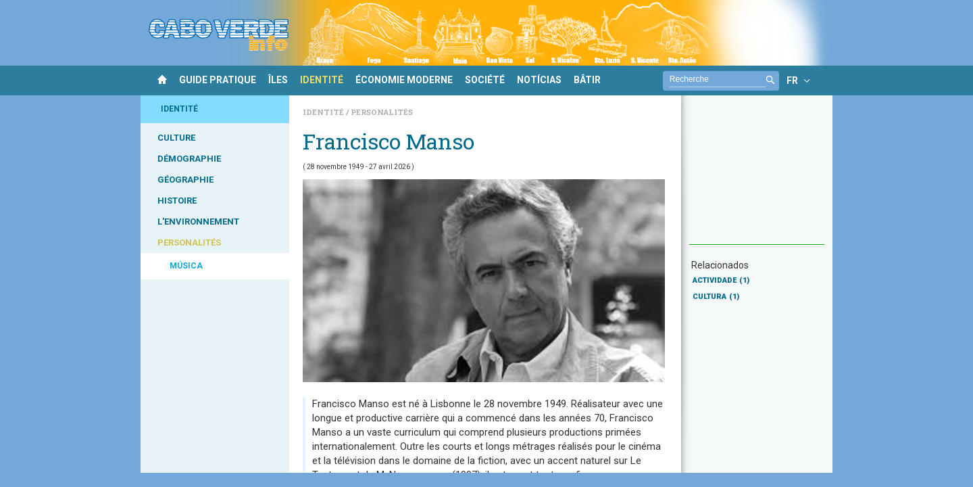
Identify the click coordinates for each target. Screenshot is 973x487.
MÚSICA (186, 266)
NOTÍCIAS (539, 79)
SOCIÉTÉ (485, 79)
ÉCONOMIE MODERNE (404, 79)
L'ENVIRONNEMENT (198, 221)
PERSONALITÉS (189, 242)
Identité (324, 112)
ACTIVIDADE (721, 280)
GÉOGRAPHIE (185, 180)
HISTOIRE (177, 200)
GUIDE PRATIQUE (217, 79)
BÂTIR (587, 79)
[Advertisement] (756, 176)
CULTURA (716, 296)
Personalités (382, 112)
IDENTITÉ (321, 79)
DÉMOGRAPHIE (189, 159)
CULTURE (176, 138)
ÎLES (278, 79)
